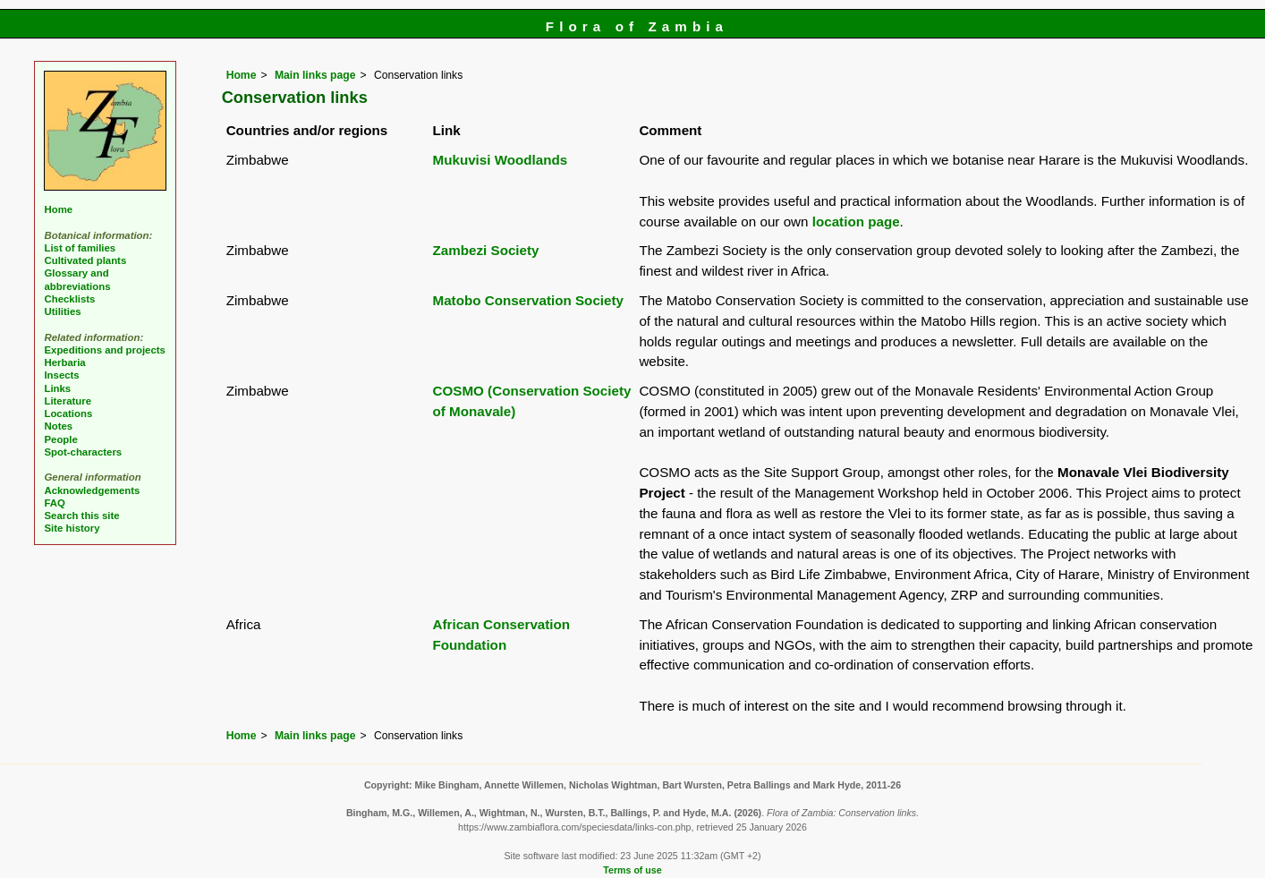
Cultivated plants (85, 260)
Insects (61, 375)
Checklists (69, 299)
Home (241, 75)
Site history (71, 528)
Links (57, 388)
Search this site (81, 515)
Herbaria (64, 362)
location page (856, 221)
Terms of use (632, 870)
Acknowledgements (92, 490)
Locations (68, 413)
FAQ (54, 503)
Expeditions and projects (104, 350)
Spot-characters (83, 452)
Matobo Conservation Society (528, 300)
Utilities (62, 311)
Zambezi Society (486, 250)
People (60, 439)
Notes (58, 426)
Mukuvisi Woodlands (500, 159)
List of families (79, 248)
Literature (67, 401)
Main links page (315, 75)
